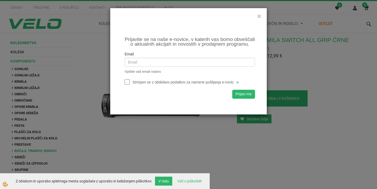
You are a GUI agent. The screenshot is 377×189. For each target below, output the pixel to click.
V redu (163, 181)
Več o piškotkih (190, 181)
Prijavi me (244, 94)
